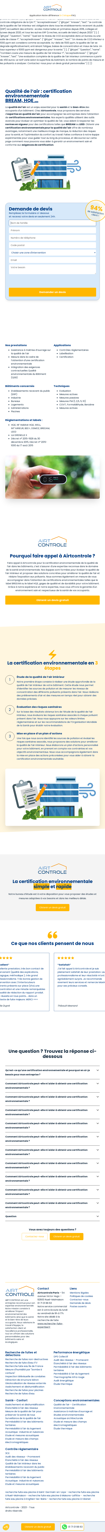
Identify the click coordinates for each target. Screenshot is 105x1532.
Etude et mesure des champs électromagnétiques (21, 1440)
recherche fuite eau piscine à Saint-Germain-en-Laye (36, 1492)
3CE (7, 1453)
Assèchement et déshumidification (24, 1386)
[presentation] (30, 281)
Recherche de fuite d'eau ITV (21, 1362)
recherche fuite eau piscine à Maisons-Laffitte (54, 1495)
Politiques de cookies (81, 1296)
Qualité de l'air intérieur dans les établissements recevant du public (24, 1465)
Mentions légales (79, 1292)
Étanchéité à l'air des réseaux (70, 1363)
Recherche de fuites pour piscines (24, 1390)
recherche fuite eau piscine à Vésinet (70, 1499)
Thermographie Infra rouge (69, 1377)
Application (35, 15)
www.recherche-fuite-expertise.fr (50, 1325)
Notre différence (50, 15)
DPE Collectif (61, 1356)
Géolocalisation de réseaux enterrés (25, 1383)
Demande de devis (80, 1303)
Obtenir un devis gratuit (52, 600)
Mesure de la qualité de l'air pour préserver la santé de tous (23, 1413)
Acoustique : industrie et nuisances (24, 1432)
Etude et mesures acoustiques (22, 1435)
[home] (52, 7)
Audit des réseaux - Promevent (71, 1360)
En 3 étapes (66, 15)
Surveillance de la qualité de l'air (23, 1418)
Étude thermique (63, 1384)
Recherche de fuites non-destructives (26, 1359)
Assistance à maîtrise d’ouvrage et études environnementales (73, 1413)
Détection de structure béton (22, 1379)
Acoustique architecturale (68, 1418)
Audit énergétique (64, 1380)
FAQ (74, 15)
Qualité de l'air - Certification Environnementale (70, 1406)
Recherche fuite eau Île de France (24, 1366)
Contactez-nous (34, 1236)
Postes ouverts (78, 1306)
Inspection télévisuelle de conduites (25, 1376)
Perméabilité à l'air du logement (71, 1373)
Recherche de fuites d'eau (19, 1393)
